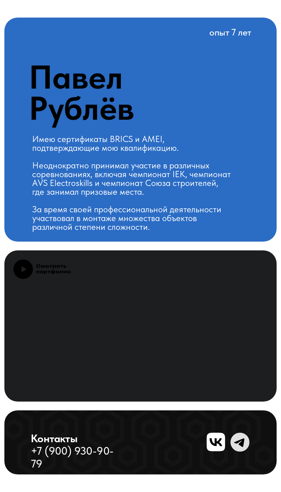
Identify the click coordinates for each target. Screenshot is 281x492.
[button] (42, 269)
